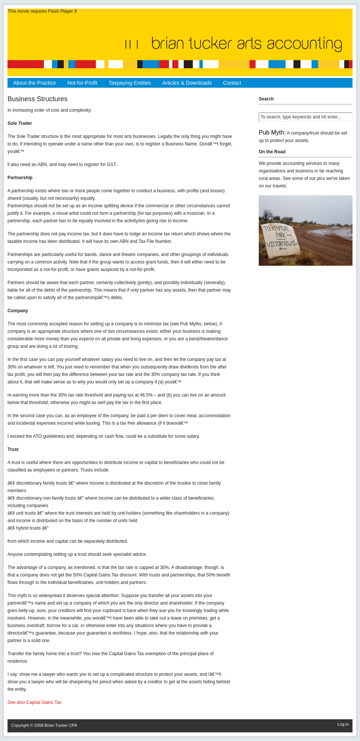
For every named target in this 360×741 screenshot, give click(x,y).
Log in (343, 724)
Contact (232, 83)
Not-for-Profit (82, 83)
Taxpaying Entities (130, 83)
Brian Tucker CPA (61, 725)
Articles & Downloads (187, 83)
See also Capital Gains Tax (35, 702)
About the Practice (34, 83)
